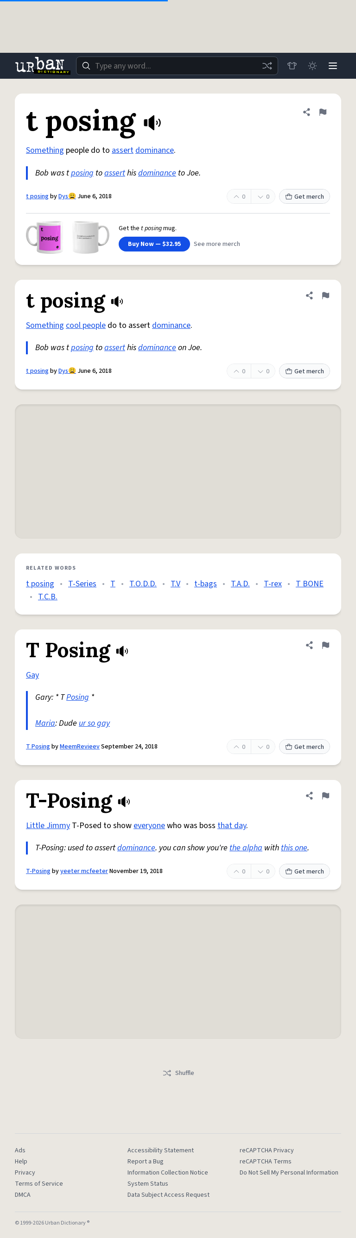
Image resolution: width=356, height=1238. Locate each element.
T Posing (38, 746)
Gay (32, 675)
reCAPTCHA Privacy (267, 1150)
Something (45, 150)
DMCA (23, 1195)
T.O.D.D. (143, 584)
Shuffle (178, 1073)
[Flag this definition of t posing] (322, 112)
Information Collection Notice (167, 1172)
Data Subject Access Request (168, 1195)
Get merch (304, 196)
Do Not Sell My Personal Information (289, 1172)
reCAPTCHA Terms (266, 1161)
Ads (20, 1150)
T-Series (82, 584)
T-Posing (38, 871)
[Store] (292, 65)
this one (294, 848)
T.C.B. (47, 597)
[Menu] (332, 65)
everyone (149, 825)
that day (231, 825)
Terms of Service (39, 1183)
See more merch (217, 244)
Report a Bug (145, 1161)
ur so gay (94, 723)
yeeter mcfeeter (84, 871)
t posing (37, 196)
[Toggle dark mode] (312, 65)
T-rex (273, 584)
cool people (86, 325)
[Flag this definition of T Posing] (325, 645)
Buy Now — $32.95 (154, 244)
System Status (147, 1183)
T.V (175, 584)
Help (21, 1161)
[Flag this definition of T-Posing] (325, 795)
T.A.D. (240, 584)
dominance (154, 150)
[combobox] (177, 66)
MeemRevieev (80, 746)
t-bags (205, 584)
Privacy (25, 1172)
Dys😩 (67, 196)
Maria (45, 723)
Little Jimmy (48, 825)
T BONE (310, 584)
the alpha (245, 848)
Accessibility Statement (160, 1150)
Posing (77, 697)
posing (82, 173)
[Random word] (267, 65)
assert (123, 150)
